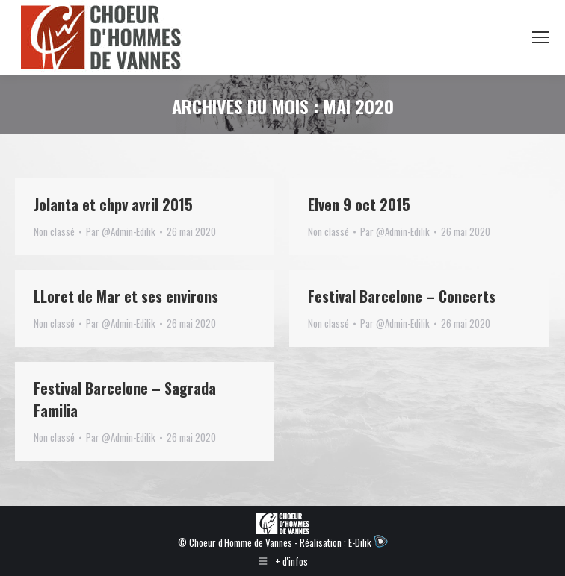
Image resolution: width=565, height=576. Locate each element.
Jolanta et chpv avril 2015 (113, 204)
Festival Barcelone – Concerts (401, 296)
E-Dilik (368, 542)
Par (120, 231)
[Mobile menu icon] (540, 37)
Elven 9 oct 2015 (359, 204)
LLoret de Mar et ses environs (126, 296)
